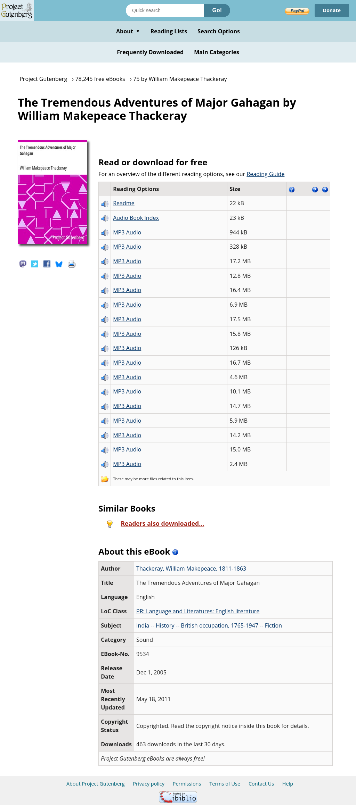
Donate (332, 10)
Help (287, 783)
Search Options (218, 31)
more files (148, 478)
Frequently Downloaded (150, 52)
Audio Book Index (136, 218)
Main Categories (216, 52)
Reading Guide (265, 174)
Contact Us (261, 783)
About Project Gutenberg (95, 783)
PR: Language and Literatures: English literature (197, 611)
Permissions (187, 783)
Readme (124, 203)
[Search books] (165, 10)
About (128, 31)
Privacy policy (148, 783)
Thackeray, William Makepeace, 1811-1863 (191, 568)
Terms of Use (224, 783)
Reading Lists (169, 31)
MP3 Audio (127, 232)
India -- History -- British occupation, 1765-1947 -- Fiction (209, 625)
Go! (217, 10)
